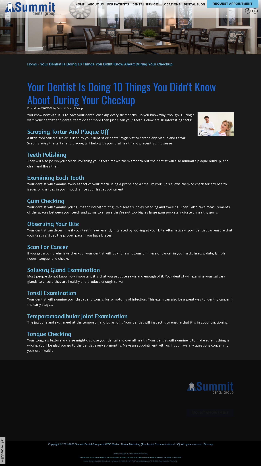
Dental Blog (194, 4)
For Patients (118, 4)
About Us (96, 4)
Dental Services (145, 4)
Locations (171, 4)
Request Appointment (233, 3)
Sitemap (208, 444)
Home (79, 4)
